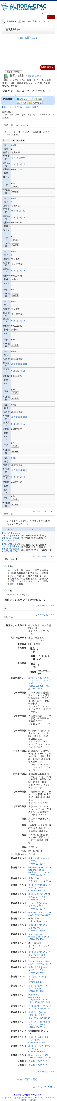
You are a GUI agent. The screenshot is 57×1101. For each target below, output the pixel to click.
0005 (13, 351)
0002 (13, 198)
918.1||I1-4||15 (18, 164)
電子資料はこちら (34, 76)
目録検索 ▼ (8, 20)
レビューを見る (13, 107)
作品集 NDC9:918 (37, 1065)
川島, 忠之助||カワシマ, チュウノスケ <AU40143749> (39, 970)
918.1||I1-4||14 (18, 217)
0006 (13, 405)
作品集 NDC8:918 (37, 1061)
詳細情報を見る (35, 107)
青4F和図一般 (18, 157)
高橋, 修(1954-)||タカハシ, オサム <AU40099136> (39, 1040)
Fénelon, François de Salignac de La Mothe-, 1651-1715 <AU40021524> (40, 871)
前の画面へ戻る (28, 37)
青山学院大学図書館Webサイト (28, 1095)
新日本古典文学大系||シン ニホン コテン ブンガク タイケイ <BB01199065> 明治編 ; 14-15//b (39, 683)
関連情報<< (48, 67)
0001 (13, 145)
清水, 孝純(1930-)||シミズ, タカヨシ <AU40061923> (39, 988)
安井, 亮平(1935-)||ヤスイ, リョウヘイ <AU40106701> (39, 1024)
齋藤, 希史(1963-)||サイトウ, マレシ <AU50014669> (39, 928)
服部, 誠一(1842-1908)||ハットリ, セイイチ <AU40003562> (39, 1015)
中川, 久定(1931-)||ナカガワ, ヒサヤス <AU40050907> (39, 888)
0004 (13, 301)
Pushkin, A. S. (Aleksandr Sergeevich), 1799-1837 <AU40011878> (39, 998)
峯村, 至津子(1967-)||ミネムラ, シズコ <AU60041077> (39, 897)
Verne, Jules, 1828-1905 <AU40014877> (39, 962)
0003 (13, 251)
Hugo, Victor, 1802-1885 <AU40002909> (39, 1056)
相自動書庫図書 (19, 364)
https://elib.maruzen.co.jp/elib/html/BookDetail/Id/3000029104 (11, 537)
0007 (13, 458)
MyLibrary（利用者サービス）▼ (33, 20)
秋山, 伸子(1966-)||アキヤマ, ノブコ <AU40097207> (39, 906)
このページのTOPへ (45, 511)
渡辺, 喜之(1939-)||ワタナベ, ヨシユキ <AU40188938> (39, 955)
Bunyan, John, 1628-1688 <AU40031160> (39, 913)
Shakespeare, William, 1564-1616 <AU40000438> (38, 936)
